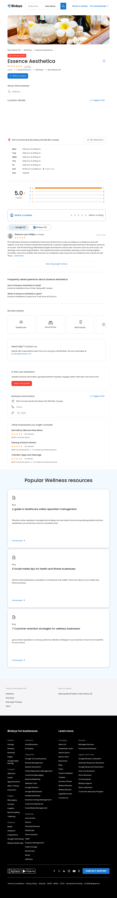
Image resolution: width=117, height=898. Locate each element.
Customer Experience (34, 804)
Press (61, 769)
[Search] (63, 6)
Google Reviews (31, 787)
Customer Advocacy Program (91, 791)
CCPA (62, 883)
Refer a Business (85, 787)
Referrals (11, 752)
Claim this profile (22, 383)
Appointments (14, 782)
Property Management (34, 843)
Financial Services (32, 826)
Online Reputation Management (39, 771)
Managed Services (86, 744)
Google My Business (33, 791)
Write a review (80, 6)
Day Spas (10, 698)
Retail (27, 855)
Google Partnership (16, 839)
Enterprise (29, 748)
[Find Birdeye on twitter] (59, 871)
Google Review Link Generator (91, 767)
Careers (62, 777)
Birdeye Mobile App (15, 843)
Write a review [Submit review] (18, 75)
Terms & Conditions (16, 883)
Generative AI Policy (74, 883)
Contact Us (63, 798)
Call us (19, 407)
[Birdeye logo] (15, 6)
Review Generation (33, 767)
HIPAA (55, 883)
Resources (63, 761)
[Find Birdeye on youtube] (74, 871)
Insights (11, 808)
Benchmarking (14, 812)
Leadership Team (66, 748)
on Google (40, 234)
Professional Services (87, 748)
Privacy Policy (31, 883)
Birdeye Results (65, 789)
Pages (10, 757)
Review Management (34, 763)
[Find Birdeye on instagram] (69, 871)
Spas (8, 706)
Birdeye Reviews (65, 785)
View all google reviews (56, 263)
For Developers (85, 779)
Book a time (64, 757)
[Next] (104, 324)
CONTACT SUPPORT (96, 871)
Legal (27, 838)
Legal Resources (65, 794)
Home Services (31, 834)
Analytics (11, 831)
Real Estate (30, 851)
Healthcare (29, 830)
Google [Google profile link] (21, 413)
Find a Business (85, 775)
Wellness (28, 50)
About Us (62, 744)
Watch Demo (64, 752)
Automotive (30, 818)
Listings (11, 744)
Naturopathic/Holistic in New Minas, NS (75, 693)
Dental (28, 822)
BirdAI (10, 826)
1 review (27, 66)
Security (42, 883)
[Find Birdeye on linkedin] (64, 871)
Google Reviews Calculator (90, 759)
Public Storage (31, 847)
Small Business (31, 744)
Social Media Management (36, 808)
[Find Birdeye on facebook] (54, 871)
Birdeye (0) (40, 227)
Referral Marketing (32, 779)
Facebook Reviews (32, 795)
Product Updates (66, 773)
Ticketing (11, 816)
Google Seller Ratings (13, 762)
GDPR (49, 883)
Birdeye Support (85, 783)
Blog (60, 765)
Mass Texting (13, 786)
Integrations (13, 835)
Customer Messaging (34, 775)
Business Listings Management (38, 800)
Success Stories (65, 781)
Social (10, 777)
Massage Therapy (14, 702)
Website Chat (31, 783)
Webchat (11, 773)
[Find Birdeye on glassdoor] (79, 871)
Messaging (12, 800)
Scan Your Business (87, 771)
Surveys (11, 804)
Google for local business (35, 759)
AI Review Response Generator (91, 763)
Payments (12, 790)
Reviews (11, 748)
